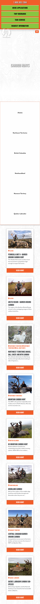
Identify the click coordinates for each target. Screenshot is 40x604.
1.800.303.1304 (20, 2)
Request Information (20, 26)
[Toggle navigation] (37, 31)
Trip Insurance (20, 14)
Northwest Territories (20, 133)
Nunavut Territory (20, 194)
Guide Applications (20, 8)
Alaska (20, 113)
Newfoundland (20, 173)
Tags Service (20, 20)
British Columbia (20, 153)
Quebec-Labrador (20, 214)
